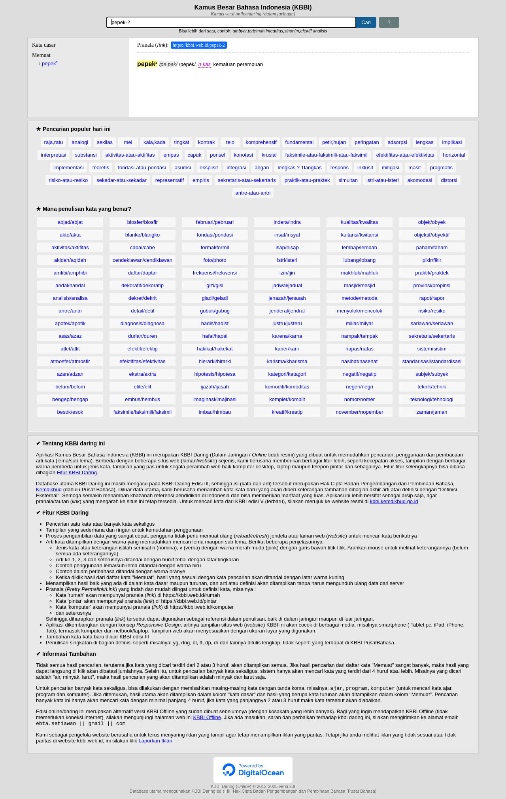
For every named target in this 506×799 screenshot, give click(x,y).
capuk (195, 155)
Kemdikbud (49, 489)
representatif (169, 180)
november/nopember (359, 412)
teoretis (101, 167)
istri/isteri (287, 260)
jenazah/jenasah (287, 298)
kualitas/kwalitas (359, 222)
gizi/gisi (214, 285)
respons (339, 167)
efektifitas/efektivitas (142, 361)
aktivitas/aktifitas (70, 247)
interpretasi (53, 155)
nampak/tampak (359, 336)
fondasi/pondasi (215, 235)
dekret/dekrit (142, 298)
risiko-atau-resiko (68, 180)
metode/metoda (359, 298)
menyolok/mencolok (359, 311)
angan (262, 167)
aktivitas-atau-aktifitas (130, 155)
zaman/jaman (431, 412)
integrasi (236, 167)
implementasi (68, 167)
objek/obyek (432, 222)
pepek (50, 63)
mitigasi (390, 167)
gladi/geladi (215, 298)
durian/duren (142, 336)
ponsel (217, 155)
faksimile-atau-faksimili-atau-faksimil (326, 155)
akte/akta (70, 235)
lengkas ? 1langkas (299, 167)
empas (171, 155)
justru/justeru (287, 323)
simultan (348, 180)
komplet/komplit (287, 399)
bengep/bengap (70, 399)
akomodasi (420, 180)
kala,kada (154, 142)
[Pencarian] (231, 22)
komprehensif (261, 142)
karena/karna (287, 336)
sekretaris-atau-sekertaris (247, 180)
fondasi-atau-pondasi (142, 167)
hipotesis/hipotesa (214, 374)
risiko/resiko (432, 311)
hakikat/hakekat (214, 349)
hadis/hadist (214, 323)
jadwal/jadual (287, 285)
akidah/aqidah (70, 260)
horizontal (454, 155)
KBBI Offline (207, 718)
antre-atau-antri (253, 193)
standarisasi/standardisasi (432, 361)
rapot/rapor (432, 298)
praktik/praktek (432, 273)
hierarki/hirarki (215, 361)
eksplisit (209, 167)
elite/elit (142, 387)
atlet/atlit (69, 349)
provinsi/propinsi (432, 285)
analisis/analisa (70, 298)
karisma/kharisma (287, 361)
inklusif (365, 167)
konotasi (243, 155)
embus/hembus (142, 399)
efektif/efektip (142, 349)
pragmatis (441, 167)
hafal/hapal (215, 336)
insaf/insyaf (287, 235)
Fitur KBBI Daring (77, 472)
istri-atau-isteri (382, 180)
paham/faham (432, 247)
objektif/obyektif (432, 235)
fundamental (299, 142)
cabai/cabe (142, 247)
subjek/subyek (431, 374)
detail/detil (142, 311)
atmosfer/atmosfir (70, 361)
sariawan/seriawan (432, 323)
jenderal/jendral (287, 311)
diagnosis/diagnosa (142, 323)
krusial (269, 155)
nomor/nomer (359, 399)
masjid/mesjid (359, 285)
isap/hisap (287, 247)
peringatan (367, 142)
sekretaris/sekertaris (432, 336)
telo (230, 142)
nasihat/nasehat (360, 361)
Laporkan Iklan (155, 742)
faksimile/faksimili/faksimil (142, 412)
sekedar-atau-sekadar (121, 180)
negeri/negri (359, 387)
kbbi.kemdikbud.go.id (394, 501)
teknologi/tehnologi (431, 399)
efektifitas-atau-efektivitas (405, 155)
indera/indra (287, 222)
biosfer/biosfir (142, 222)
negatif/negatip (359, 374)
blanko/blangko (142, 235)
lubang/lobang (360, 260)
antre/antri (70, 311)
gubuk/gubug (215, 311)
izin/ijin (287, 273)
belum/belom (70, 387)
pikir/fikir (432, 260)
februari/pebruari (215, 222)
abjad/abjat (70, 222)
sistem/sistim (431, 349)
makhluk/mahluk (359, 273)
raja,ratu (53, 142)
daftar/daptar (142, 273)
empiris (201, 180)
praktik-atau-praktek (307, 180)
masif (414, 167)
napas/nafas (360, 349)
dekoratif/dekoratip (142, 285)
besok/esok (70, 412)
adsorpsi (397, 142)
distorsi (449, 180)
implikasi (452, 142)
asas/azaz (70, 336)
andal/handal (70, 285)
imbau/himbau (215, 412)
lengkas (425, 142)
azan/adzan (70, 374)
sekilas (105, 142)
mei (128, 142)
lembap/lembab (359, 247)
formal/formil (215, 247)
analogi (80, 142)
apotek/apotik (70, 323)
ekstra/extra (142, 374)
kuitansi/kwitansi (359, 235)
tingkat (181, 142)
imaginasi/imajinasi (214, 399)
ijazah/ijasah (215, 387)
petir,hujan (334, 142)
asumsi (183, 167)
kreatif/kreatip (287, 412)
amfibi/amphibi (70, 273)
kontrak (206, 142)
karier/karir (287, 349)
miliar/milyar (359, 323)
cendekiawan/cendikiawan (142, 260)
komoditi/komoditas (287, 387)
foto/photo (215, 260)
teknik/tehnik (431, 387)
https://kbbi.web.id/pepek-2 (199, 45)
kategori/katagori (287, 374)
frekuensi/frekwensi (215, 273)
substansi (86, 155)
